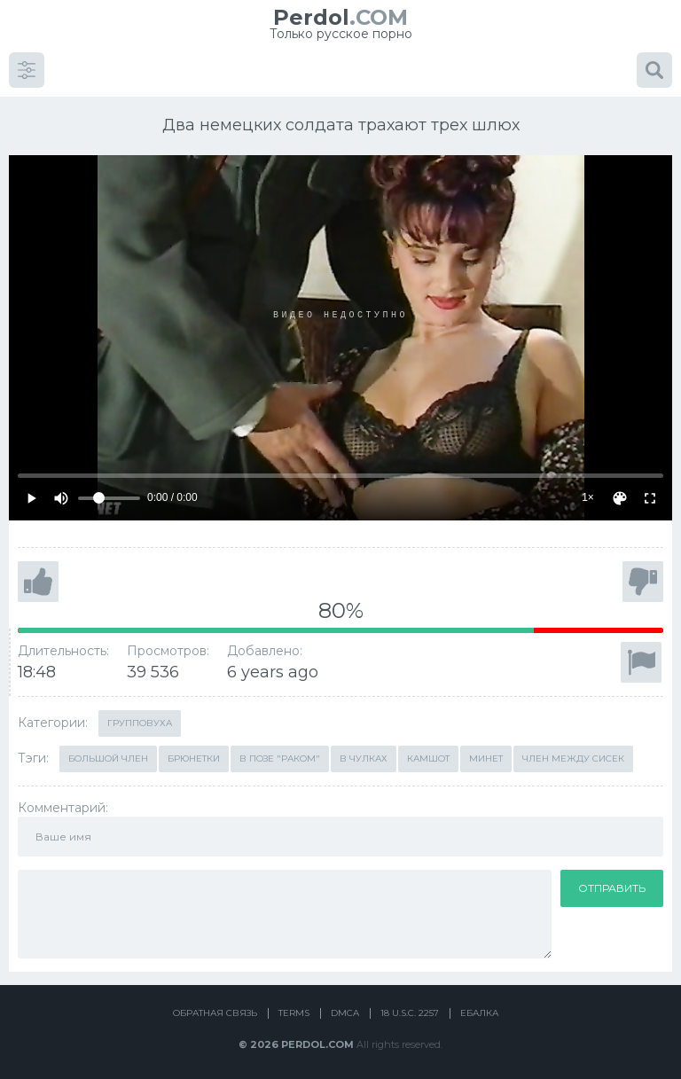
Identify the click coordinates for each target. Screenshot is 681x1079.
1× (588, 495)
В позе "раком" (279, 756)
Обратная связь (215, 1010)
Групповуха (139, 720)
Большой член (108, 756)
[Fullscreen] (650, 495)
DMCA (345, 1010)
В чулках (363, 756)
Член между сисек (573, 756)
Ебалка (479, 1010)
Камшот (428, 756)
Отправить (612, 885)
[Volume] (109, 495)
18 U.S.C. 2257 (409, 1010)
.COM (340, 17)
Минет (486, 756)
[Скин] (620, 495)
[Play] (31, 495)
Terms (293, 1010)
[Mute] (61, 495)
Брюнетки (194, 756)
